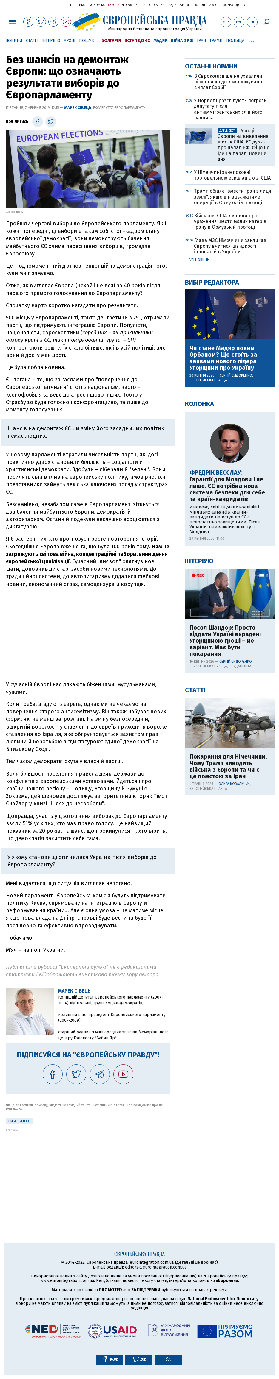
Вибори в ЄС (19, 1121)
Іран (201, 40)
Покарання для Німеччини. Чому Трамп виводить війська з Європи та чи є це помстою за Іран (228, 958)
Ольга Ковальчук (234, 976)
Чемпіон (198, 5)
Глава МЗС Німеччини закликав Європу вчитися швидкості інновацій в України (230, 437)
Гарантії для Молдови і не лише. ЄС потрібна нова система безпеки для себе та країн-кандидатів (227, 681)
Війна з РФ (182, 40)
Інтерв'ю (50, 40)
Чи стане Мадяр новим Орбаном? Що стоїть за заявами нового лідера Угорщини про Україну (223, 549)
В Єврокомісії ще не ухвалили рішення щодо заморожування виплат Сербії (229, 273)
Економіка (96, 5)
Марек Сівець (77, 107)
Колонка (199, 596)
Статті (32, 40)
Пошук (86, 40)
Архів (69, 40)
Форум (127, 5)
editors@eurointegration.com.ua (155, 1267)
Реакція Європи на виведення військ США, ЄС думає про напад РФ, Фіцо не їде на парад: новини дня (243, 336)
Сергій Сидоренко (236, 567)
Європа (113, 5)
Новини (13, 40)
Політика (77, 5)
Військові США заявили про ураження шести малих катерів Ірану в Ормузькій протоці (230, 413)
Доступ (241, 5)
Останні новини (211, 258)
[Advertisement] (88, 634)
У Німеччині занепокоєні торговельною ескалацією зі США (232, 366)
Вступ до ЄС (137, 40)
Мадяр (160, 40)
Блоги (140, 5)
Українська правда (47, 4)
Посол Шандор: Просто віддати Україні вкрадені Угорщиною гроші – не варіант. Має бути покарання (225, 832)
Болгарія (111, 40)
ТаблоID (214, 5)
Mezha (228, 5)
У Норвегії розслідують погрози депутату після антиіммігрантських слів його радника (230, 300)
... (251, 39)
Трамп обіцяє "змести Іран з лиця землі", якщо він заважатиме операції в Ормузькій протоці (232, 388)
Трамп (216, 40)
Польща (235, 40)
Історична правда (162, 5)
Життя (184, 5)
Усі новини (199, 452)
